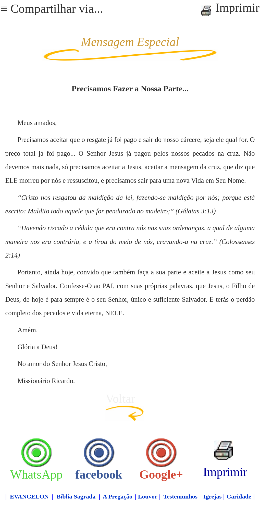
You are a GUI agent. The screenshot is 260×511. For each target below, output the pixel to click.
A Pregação (117, 496)
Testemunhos (180, 496)
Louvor (147, 496)
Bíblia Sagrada (76, 496)
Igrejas (212, 496)
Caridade (239, 496)
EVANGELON (29, 496)
